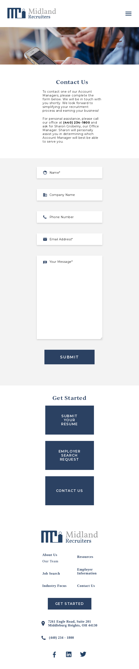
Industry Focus (54, 586)
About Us (49, 555)
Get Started (69, 604)
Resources (85, 557)
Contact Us (86, 586)
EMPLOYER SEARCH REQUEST (70, 455)
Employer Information (87, 571)
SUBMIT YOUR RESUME (69, 420)
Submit (69, 357)
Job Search (51, 573)
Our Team (50, 561)
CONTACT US (69, 491)
